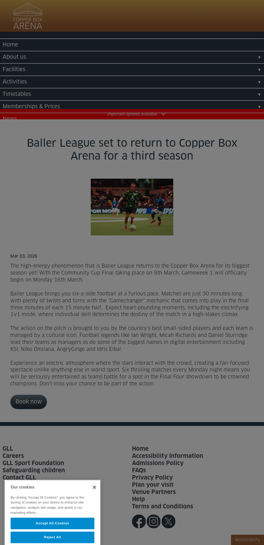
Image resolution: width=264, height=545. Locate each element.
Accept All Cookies (52, 529)
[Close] (94, 493)
